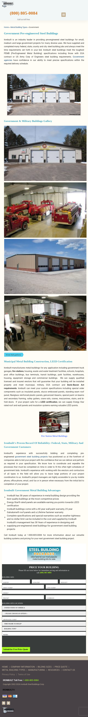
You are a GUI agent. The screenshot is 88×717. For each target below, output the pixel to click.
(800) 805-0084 (24, 13)
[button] (63, 14)
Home (6, 27)
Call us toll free (23, 19)
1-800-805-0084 (31, 680)
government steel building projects (31, 456)
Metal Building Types (18, 27)
